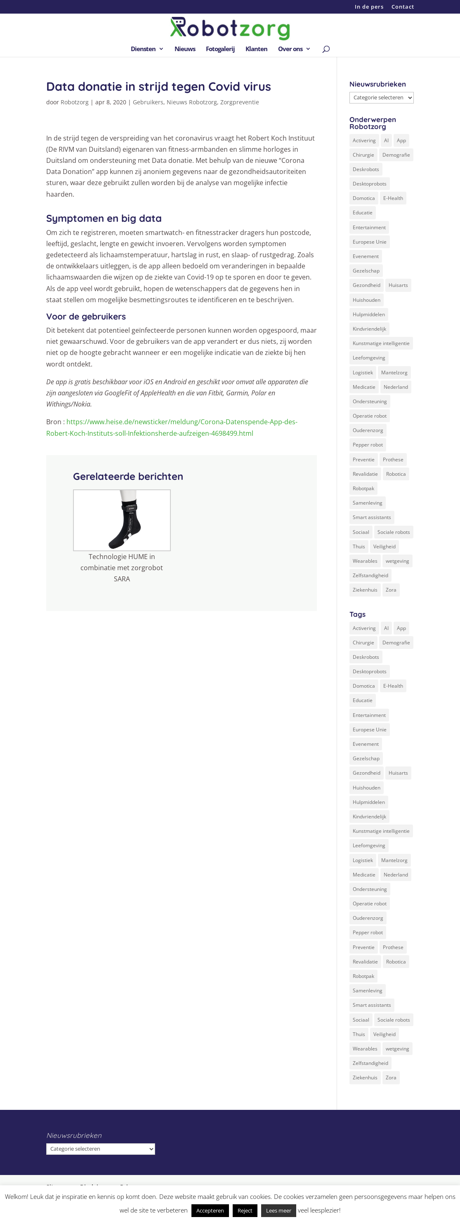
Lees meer (278, 1210)
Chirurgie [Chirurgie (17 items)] (363, 154)
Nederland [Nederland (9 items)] (396, 386)
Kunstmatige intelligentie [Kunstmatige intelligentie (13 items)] (381, 343)
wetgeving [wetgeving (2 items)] (397, 560)
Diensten (143, 49)
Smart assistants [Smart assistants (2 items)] (372, 517)
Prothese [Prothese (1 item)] (393, 459)
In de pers (369, 7)
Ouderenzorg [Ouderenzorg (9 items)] (368, 430)
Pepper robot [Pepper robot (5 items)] (368, 444)
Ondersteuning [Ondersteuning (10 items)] (370, 401)
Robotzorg (75, 102)
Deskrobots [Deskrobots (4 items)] (366, 169)
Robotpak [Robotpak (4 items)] (363, 488)
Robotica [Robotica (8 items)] (396, 473)
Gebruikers (148, 102)
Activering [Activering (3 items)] (364, 140)
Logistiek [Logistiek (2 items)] (363, 372)
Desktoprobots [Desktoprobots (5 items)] (370, 183)
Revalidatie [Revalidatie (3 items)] (365, 473)
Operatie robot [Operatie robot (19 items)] (370, 415)
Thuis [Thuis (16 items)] (359, 546)
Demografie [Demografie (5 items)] (396, 154)
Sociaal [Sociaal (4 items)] (361, 532)
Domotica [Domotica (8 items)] (364, 198)
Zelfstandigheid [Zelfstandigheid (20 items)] (370, 575)
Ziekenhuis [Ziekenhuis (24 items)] (365, 589)
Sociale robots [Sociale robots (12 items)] (393, 532)
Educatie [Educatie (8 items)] (363, 212)
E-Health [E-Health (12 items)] (393, 198)
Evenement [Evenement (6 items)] (366, 256)
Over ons (290, 49)
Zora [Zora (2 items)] (391, 589)
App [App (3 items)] (401, 140)
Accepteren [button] (210, 1210)
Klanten (256, 49)
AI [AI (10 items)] (386, 140)
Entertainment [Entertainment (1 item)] (369, 227)
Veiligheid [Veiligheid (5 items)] (384, 546)
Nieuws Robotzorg (192, 102)
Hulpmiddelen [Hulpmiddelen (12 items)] (369, 314)
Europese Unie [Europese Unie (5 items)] (370, 241)
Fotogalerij (220, 49)
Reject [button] (245, 1210)
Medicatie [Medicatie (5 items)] (364, 386)
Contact (403, 7)
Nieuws (185, 49)
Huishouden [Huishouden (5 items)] (366, 299)
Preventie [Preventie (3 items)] (364, 459)
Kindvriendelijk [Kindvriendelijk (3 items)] (369, 328)
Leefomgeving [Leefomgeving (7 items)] (369, 357)
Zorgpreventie (239, 102)
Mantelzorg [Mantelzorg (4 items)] (394, 372)
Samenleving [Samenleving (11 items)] (367, 502)
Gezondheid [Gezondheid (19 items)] (366, 285)
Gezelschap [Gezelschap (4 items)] (366, 270)
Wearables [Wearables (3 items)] (365, 560)
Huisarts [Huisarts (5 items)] (398, 285)
